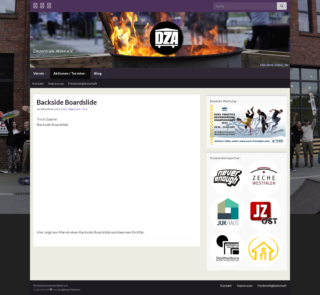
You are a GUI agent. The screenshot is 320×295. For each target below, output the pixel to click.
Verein (39, 73)
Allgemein (74, 109)
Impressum (56, 83)
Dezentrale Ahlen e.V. (63, 49)
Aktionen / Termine (70, 73)
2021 (64, 109)
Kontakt (38, 83)
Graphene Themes (69, 289)
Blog (98, 73)
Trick (84, 109)
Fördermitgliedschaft (82, 83)
